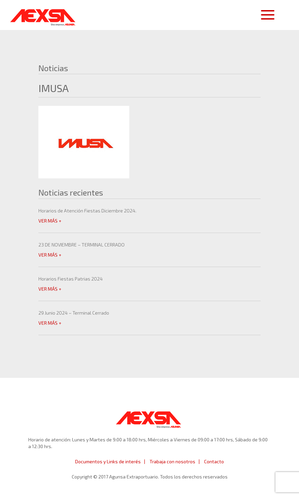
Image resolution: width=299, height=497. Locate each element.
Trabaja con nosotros (172, 461)
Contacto (214, 461)
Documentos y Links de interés (108, 461)
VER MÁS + (49, 221)
